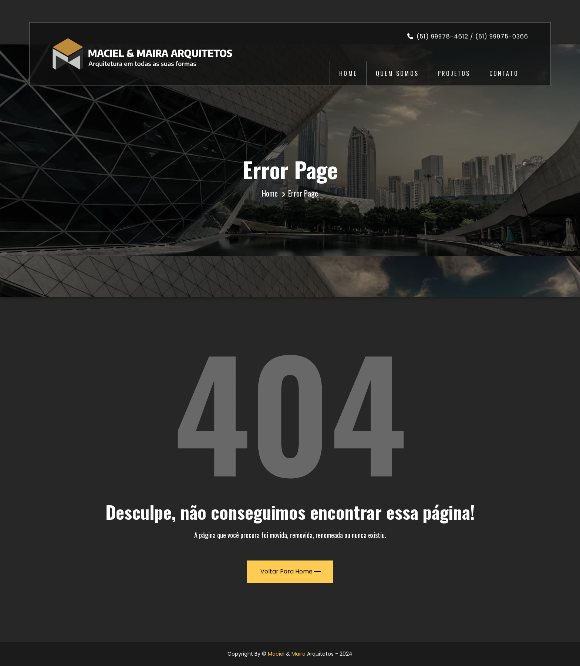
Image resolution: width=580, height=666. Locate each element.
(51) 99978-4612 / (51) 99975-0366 (467, 36)
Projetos (454, 73)
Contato (504, 73)
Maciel (276, 653)
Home (348, 73)
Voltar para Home (290, 571)
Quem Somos (397, 73)
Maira (298, 653)
